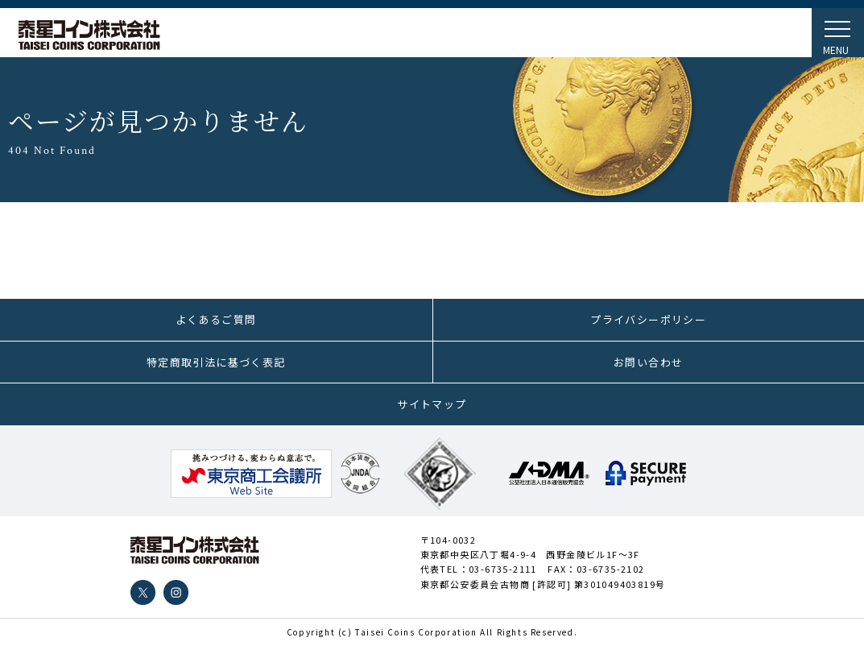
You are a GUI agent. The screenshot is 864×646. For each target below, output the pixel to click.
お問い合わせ (648, 362)
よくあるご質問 (216, 319)
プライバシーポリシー (648, 319)
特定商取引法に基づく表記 (216, 362)
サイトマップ (431, 404)
